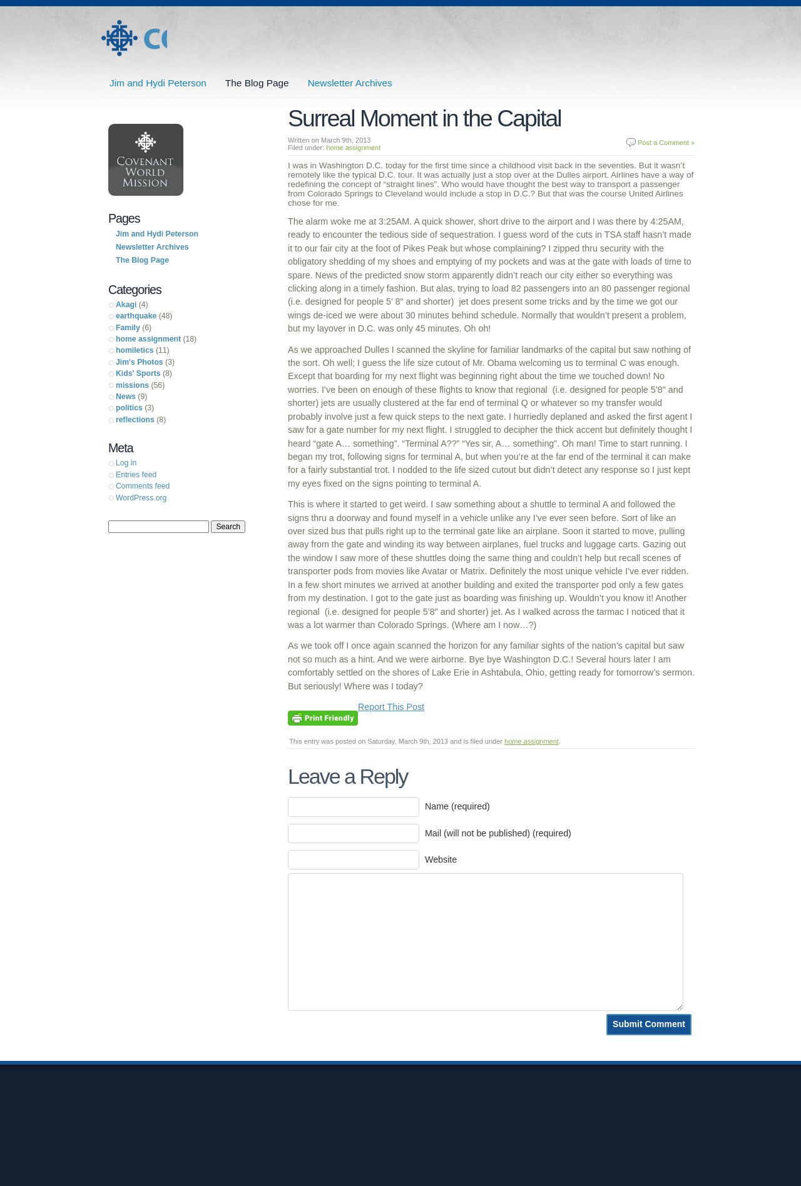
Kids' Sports (138, 373)
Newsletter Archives (350, 83)
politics (129, 407)
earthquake (136, 316)
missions (132, 385)
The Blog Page (257, 83)
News (126, 396)
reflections (135, 419)
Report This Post (391, 707)
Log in (126, 463)
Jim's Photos (139, 362)
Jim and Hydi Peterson (133, 38)
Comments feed (143, 486)
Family (128, 327)
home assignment (353, 147)
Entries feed (136, 474)
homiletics (135, 350)
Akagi (126, 304)
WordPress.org (141, 498)
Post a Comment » (666, 142)
